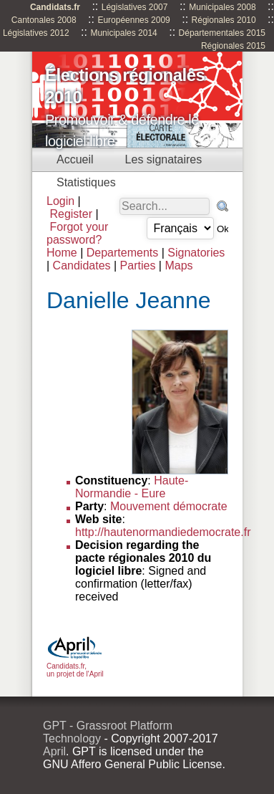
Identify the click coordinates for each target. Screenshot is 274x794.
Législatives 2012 (36, 33)
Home (62, 253)
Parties (138, 265)
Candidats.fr (55, 7)
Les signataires (163, 159)
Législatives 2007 (135, 7)
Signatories (196, 253)
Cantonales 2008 (44, 20)
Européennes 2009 (133, 20)
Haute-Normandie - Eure (131, 486)
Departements (123, 253)
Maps (178, 265)
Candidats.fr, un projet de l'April (75, 666)
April (54, 751)
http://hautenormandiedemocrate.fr (162, 532)
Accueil (75, 159)
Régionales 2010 (224, 20)
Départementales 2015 (222, 33)
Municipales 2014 (123, 33)
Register (70, 214)
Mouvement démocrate (168, 506)
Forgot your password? (77, 233)
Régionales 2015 (233, 46)
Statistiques (86, 182)
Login (60, 201)
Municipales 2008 (222, 7)
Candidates (82, 265)
